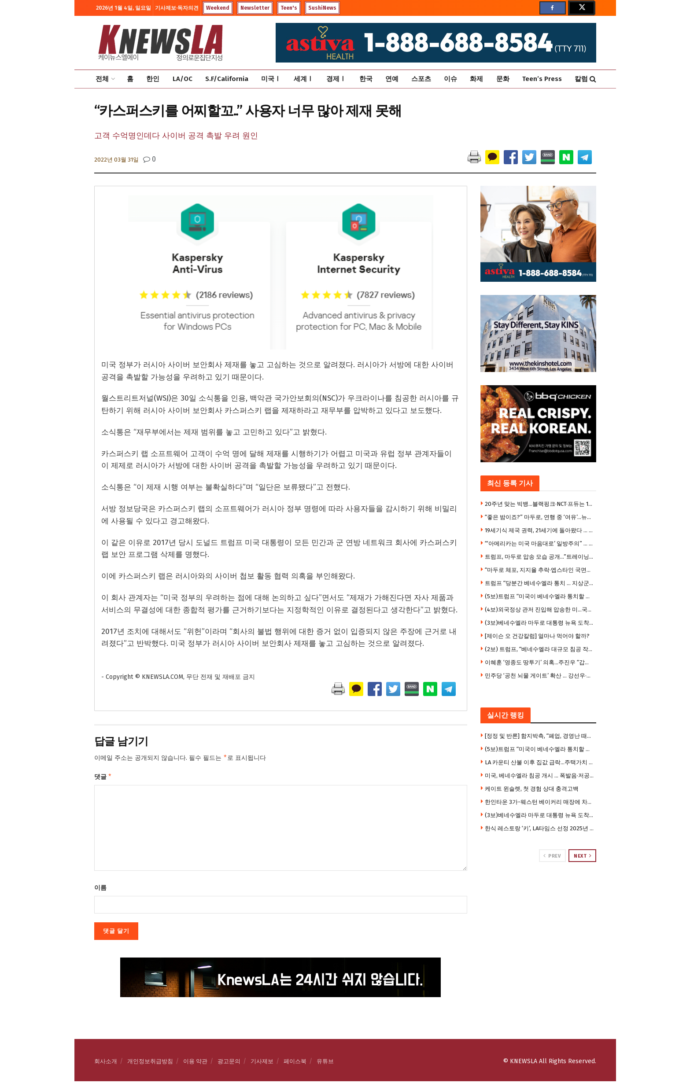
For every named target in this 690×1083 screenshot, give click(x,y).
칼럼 (581, 79)
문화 (502, 79)
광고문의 (229, 1063)
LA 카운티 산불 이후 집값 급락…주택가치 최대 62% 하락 (539, 762)
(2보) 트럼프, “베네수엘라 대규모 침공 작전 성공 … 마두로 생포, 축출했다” (539, 649)
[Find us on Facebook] (552, 8)
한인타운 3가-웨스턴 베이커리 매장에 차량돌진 (539, 802)
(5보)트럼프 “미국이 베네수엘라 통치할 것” (539, 596)
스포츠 (421, 79)
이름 (100, 889)
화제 (476, 79)
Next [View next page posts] (582, 856)
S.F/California (226, 79)
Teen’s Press (542, 79)
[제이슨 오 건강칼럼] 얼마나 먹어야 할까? (537, 636)
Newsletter (254, 8)
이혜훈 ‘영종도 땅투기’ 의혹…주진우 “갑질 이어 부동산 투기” (539, 662)
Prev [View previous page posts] (552, 856)
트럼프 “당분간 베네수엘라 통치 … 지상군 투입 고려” (539, 583)
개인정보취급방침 (150, 1063)
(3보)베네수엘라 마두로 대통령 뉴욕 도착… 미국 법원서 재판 (539, 622)
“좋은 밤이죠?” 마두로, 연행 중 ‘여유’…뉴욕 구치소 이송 (539, 517)
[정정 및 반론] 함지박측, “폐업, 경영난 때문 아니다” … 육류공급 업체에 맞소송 (539, 736)
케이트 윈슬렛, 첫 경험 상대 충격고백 (532, 788)
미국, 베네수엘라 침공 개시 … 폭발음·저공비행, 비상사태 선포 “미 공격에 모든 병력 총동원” (539, 775)
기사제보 (262, 1063)
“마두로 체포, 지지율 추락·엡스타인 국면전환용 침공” (539, 570)
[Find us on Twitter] (581, 8)
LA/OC (182, 79)
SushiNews (322, 8)
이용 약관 (195, 1063)
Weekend (217, 8)
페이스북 (295, 1063)
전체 (102, 79)
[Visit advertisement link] (538, 895)
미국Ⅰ (271, 79)
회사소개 (105, 1063)
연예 (392, 79)
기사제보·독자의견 (177, 8)
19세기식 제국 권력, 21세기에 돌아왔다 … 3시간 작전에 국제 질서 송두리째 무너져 (539, 530)
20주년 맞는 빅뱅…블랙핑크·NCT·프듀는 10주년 (539, 504)
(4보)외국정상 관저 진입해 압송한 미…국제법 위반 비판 (539, 609)
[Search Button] (593, 79)
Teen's (288, 8)
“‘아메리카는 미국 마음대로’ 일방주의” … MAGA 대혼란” (539, 543)
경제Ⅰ (336, 79)
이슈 (450, 79)
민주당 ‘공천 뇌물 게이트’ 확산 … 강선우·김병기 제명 (539, 675)
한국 (366, 79)
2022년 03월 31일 (116, 159)
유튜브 (325, 1063)
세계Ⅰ (304, 79)
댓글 (103, 778)
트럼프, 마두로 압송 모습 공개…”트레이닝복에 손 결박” (539, 556)
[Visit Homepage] (160, 43)
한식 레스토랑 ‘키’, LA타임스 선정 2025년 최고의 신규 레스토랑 (539, 828)
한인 (152, 79)
